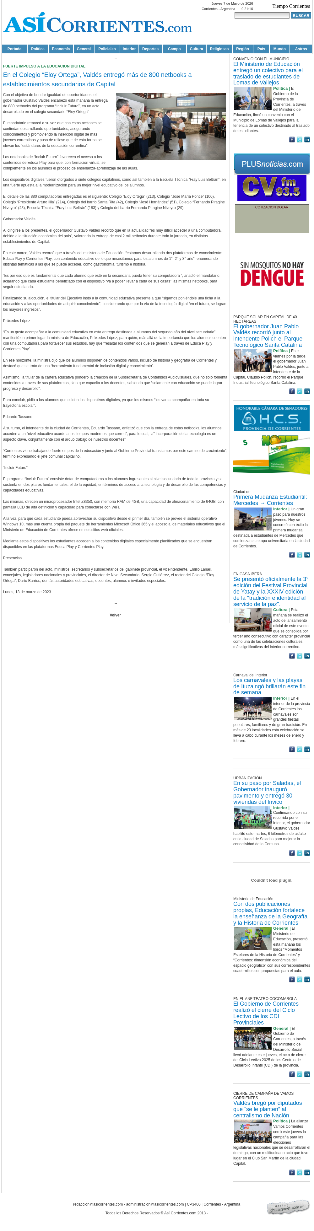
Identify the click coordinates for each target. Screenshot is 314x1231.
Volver (115, 615)
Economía (61, 49)
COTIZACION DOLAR (271, 207)
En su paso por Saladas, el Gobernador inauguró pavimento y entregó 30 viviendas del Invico (267, 792)
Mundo (279, 49)
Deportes (150, 49)
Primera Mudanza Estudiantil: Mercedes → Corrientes (270, 500)
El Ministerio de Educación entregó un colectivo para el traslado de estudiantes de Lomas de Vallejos (268, 73)
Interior (129, 49)
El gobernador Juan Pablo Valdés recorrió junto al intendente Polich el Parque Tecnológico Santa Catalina (267, 335)
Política (38, 49)
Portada (15, 49)
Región (242, 49)
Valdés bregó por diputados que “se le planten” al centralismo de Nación (267, 1109)
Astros (301, 49)
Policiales (107, 49)
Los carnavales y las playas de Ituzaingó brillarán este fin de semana (269, 686)
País (261, 49)
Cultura (196, 49)
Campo (174, 49)
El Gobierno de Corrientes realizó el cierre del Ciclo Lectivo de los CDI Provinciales (266, 1013)
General (84, 49)
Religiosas (219, 49)
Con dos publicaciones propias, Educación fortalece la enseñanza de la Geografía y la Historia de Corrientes (270, 913)
